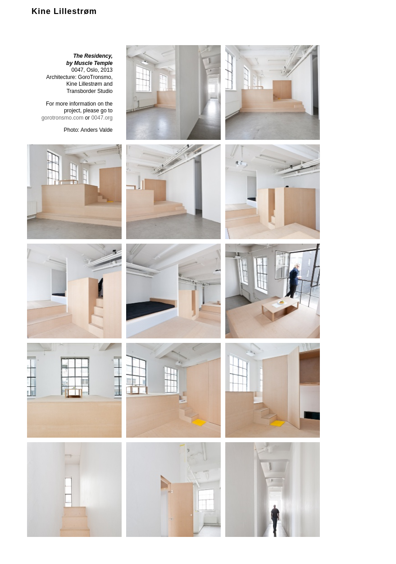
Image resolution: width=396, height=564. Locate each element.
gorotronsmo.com (62, 118)
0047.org (102, 118)
